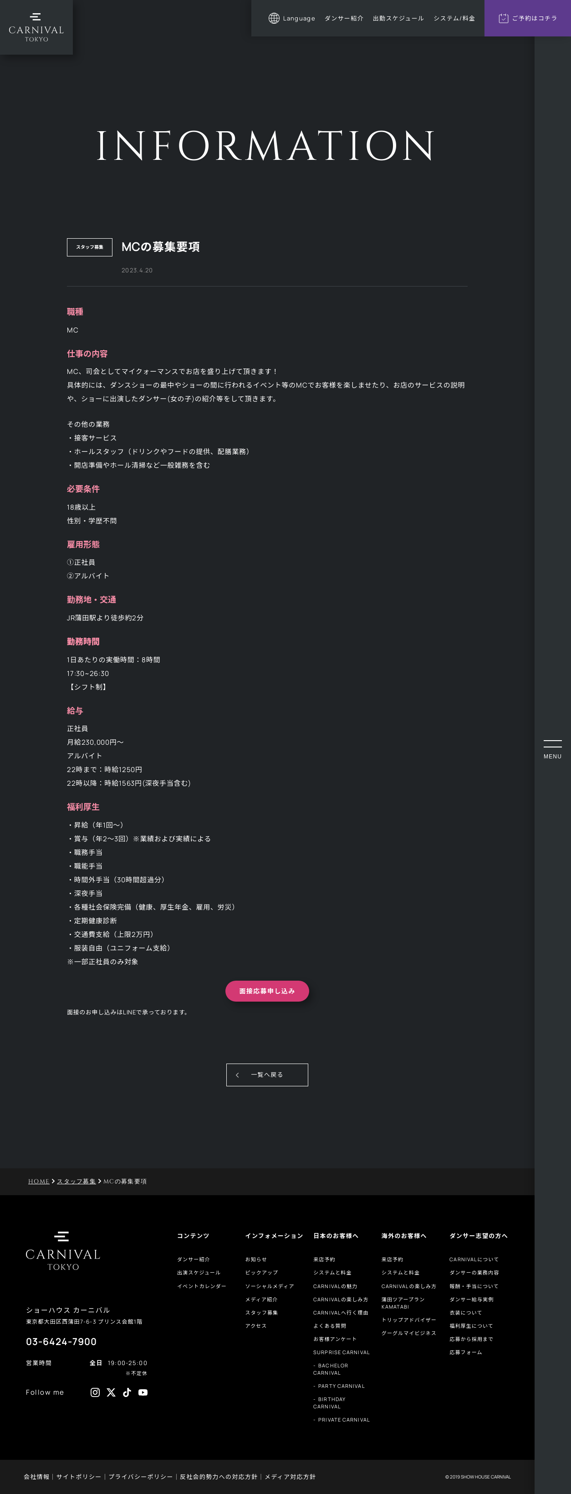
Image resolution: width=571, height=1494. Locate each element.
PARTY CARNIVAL (341, 1385)
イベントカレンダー (202, 1286)
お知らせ (256, 1259)
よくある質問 (330, 1325)
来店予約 (324, 1259)
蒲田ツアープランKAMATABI (403, 1303)
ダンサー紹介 (193, 1259)
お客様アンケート (335, 1338)
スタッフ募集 (262, 1312)
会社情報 (37, 1477)
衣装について (465, 1312)
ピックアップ (262, 1272)
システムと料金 (332, 1272)
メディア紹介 (261, 1299)
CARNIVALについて (474, 1259)
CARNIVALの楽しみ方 (340, 1299)
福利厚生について (471, 1325)
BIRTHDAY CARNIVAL (329, 1403)
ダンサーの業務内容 (474, 1272)
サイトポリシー (79, 1477)
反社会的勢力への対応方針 (219, 1477)
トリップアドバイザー (409, 1319)
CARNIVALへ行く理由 (340, 1312)
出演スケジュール (199, 1272)
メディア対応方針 (290, 1477)
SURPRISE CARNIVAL (341, 1352)
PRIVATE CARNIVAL (344, 1419)
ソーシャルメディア (270, 1286)
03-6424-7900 (61, 1341)
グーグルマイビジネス (409, 1333)
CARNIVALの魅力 (335, 1286)
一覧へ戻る (267, 1074)
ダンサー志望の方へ (478, 1236)
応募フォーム (465, 1352)
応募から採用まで (471, 1338)
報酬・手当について (474, 1286)
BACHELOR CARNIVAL (330, 1369)
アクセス (256, 1325)
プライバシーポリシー (140, 1477)
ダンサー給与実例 (471, 1299)
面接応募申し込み (267, 991)
